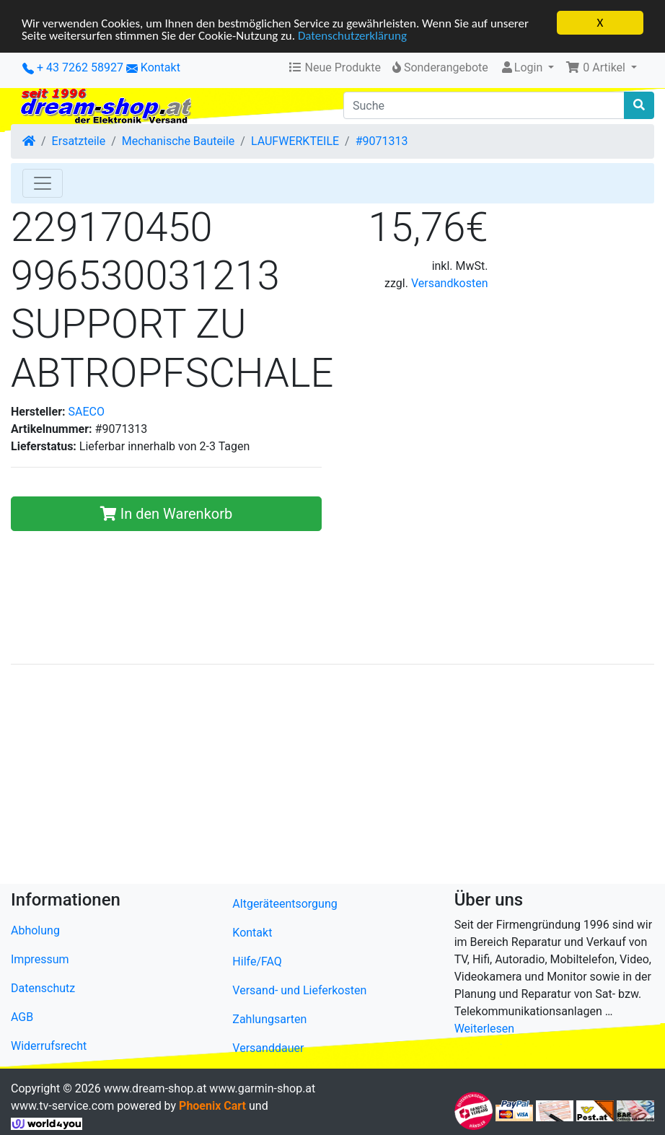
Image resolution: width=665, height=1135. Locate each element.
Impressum (40, 959)
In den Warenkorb (166, 513)
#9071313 (382, 141)
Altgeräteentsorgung (284, 904)
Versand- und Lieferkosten (299, 990)
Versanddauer (268, 1048)
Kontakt (160, 67)
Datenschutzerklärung (352, 35)
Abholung (35, 930)
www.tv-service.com (62, 1106)
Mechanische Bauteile (178, 141)
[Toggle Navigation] (42, 183)
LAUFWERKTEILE (295, 141)
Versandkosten (449, 283)
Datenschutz (43, 988)
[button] (601, 67)
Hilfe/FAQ (257, 961)
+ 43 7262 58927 (72, 67)
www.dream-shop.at (155, 1088)
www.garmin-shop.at (262, 1088)
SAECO (87, 411)
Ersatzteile (79, 141)
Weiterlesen (484, 1028)
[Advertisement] (332, 777)
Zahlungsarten (269, 1019)
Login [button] (522, 67)
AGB (22, 1017)
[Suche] (484, 105)
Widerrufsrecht (49, 1046)
